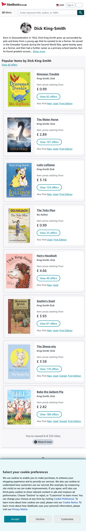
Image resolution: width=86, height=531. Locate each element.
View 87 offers (48, 323)
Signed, (63, 375)
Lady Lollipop (46, 164)
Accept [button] (15, 519)
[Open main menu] (7, 12)
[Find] (80, 12)
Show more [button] (39, 51)
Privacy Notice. (20, 509)
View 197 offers (49, 142)
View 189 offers (49, 414)
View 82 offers (48, 96)
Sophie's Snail (46, 301)
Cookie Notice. (70, 502)
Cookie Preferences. (64, 498)
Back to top (43, 460)
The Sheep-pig (46, 346)
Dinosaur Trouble (48, 74)
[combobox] (47, 12)
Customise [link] (67, 519)
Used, (56, 103)
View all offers (9, 64)
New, (49, 103)
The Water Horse (47, 119)
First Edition (65, 103)
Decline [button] (40, 519)
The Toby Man (46, 210)
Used (55, 284)
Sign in (70, 5)
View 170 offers (49, 369)
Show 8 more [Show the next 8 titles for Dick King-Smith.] (43, 442)
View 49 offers (48, 278)
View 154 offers (49, 187)
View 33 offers (48, 232)
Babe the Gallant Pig (50, 391)
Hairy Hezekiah (47, 255)
